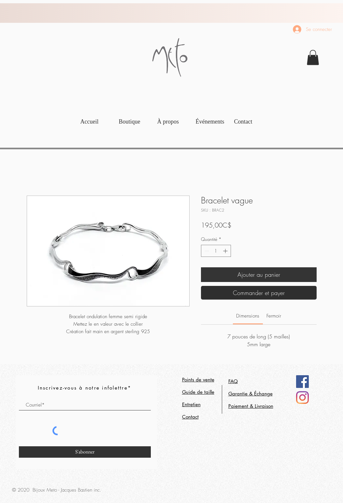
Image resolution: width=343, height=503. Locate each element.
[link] (313, 57)
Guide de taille (198, 392)
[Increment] (226, 251)
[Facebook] (302, 381)
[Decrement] (206, 251)
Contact (190, 417)
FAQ (233, 381)
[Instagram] (302, 397)
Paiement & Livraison (250, 406)
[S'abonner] (85, 452)
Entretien (191, 404)
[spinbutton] (216, 251)
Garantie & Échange (250, 394)
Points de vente (198, 380)
